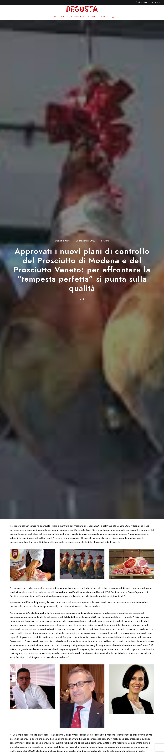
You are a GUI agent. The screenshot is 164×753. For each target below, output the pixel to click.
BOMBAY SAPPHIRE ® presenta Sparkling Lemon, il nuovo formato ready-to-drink (142, 509)
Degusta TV (60, 710)
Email (63, 603)
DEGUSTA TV (77, 17)
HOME (54, 17)
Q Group (80, 746)
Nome (14, 603)
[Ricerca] (113, 16)
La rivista (58, 714)
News (57, 706)
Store (157, 2)
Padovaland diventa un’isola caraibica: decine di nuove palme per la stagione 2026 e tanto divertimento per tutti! (42, 511)
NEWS (64, 17)
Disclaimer (93, 746)
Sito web (112, 603)
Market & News (62, 35)
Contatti (94, 706)
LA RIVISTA (92, 17)
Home (57, 702)
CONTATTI (105, 17)
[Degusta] (82, 9)
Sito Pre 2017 (97, 702)
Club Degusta (143, 2)
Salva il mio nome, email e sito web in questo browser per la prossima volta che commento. (47, 618)
